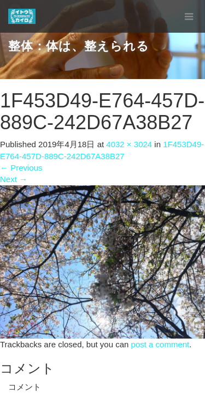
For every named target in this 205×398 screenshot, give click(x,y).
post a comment (160, 344)
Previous (21, 167)
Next (13, 179)
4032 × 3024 (129, 144)
